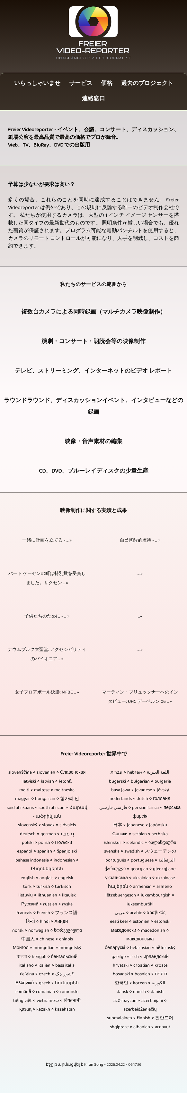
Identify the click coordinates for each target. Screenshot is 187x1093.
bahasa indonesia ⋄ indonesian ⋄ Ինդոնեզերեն (47, 865)
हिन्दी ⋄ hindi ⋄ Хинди (47, 922)
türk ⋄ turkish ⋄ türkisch (47, 887)
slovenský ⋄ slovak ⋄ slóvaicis (47, 825)
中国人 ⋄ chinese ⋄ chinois (47, 939)
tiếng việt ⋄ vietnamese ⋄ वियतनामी (47, 1001)
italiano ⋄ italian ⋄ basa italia (47, 966)
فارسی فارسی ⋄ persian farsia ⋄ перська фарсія (140, 812)
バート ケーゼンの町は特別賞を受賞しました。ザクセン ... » (47, 578)
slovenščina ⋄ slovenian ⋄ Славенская (46, 773)
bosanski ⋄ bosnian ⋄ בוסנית (140, 974)
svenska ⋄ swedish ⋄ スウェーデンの (140, 851)
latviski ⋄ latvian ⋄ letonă (47, 781)
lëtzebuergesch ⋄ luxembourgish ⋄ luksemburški (139, 900)
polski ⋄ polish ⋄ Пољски (47, 843)
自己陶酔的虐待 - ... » (140, 540)
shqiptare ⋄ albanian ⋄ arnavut (140, 1027)
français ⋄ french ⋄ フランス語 (46, 913)
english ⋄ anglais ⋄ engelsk (47, 878)
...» (140, 616)
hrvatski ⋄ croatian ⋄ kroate (140, 966)
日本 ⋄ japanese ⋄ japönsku (140, 825)
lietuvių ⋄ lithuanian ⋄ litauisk (47, 895)
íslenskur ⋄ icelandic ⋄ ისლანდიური (140, 843)
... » (140, 574)
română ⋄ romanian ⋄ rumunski (46, 992)
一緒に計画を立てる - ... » (47, 540)
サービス (80, 84)
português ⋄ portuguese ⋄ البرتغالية (140, 860)
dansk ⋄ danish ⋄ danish (140, 992)
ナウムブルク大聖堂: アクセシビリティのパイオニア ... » (47, 654)
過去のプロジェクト (147, 84)
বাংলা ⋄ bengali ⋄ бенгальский (47, 957)
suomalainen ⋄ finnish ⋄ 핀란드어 (140, 1018)
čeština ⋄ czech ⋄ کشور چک (47, 974)
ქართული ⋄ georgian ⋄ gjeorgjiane (140, 869)
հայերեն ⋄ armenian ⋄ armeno (140, 887)
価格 (106, 84)
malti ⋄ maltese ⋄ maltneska (47, 790)
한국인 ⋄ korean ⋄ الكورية (140, 983)
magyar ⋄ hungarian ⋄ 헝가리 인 (47, 799)
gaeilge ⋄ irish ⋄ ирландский (140, 957)
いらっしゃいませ (37, 84)
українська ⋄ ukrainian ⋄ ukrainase (140, 878)
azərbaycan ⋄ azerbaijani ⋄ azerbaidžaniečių (140, 1005)
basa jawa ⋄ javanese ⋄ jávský (140, 790)
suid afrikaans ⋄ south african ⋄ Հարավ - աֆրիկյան (47, 812)
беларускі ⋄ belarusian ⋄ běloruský (140, 948)
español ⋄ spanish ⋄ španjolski (47, 851)
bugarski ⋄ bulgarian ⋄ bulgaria (140, 781)
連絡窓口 (93, 99)
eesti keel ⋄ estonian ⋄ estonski (140, 922)
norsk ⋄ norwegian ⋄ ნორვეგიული (47, 931)
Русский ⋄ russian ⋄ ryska (47, 904)
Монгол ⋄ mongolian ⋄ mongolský (47, 948)
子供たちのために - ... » (46, 616)
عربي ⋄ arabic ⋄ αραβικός (140, 913)
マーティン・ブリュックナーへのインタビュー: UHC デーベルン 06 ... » (140, 697)
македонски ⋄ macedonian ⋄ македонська (140, 935)
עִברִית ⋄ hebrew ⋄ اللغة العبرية (140, 773)
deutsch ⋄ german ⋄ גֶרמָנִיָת (47, 834)
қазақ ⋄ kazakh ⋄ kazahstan (47, 1009)
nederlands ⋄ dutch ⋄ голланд (140, 799)
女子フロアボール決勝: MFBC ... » (47, 692)
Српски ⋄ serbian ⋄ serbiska (140, 834)
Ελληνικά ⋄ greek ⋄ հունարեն (47, 983)
